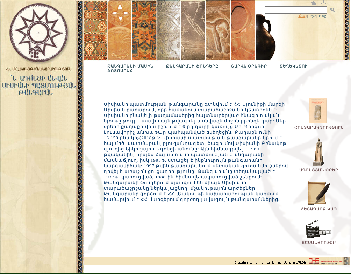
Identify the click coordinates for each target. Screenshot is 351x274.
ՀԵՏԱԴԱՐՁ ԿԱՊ (319, 209)
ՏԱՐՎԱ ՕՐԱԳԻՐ (249, 66)
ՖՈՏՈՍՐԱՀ (120, 71)
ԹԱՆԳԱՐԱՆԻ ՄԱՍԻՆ (130, 66)
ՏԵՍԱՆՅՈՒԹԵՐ (319, 242)
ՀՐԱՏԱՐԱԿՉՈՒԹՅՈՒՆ (319, 127)
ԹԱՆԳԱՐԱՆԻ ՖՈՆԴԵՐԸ (192, 66)
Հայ (302, 16)
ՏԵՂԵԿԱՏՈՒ (293, 66)
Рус (312, 16)
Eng (323, 16)
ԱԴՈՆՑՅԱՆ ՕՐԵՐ (319, 170)
